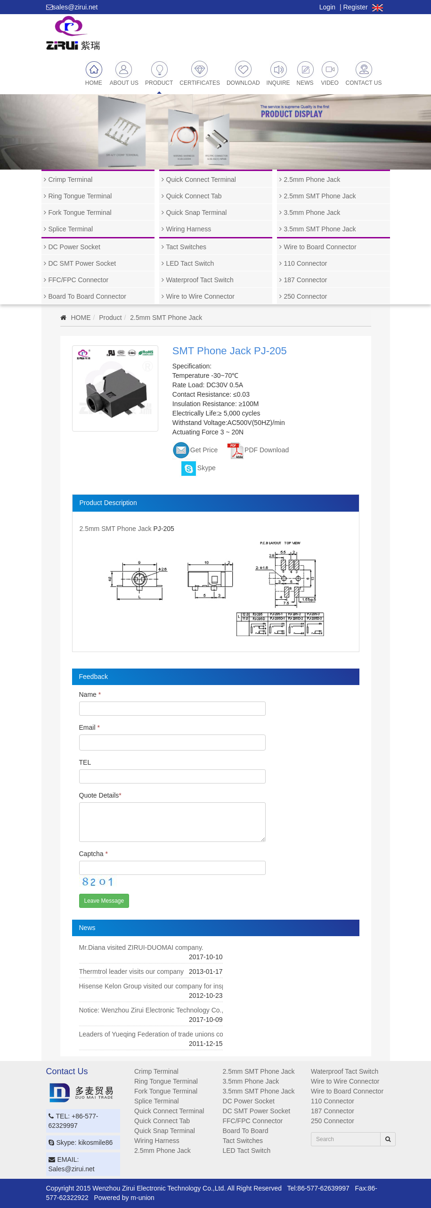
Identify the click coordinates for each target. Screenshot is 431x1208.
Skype (197, 468)
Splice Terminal (71, 229)
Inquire (278, 73)
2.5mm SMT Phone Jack (320, 196)
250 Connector (305, 296)
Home (94, 73)
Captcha (93, 853)
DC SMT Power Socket (82, 263)
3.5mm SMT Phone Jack (320, 229)
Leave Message (104, 901)
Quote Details (100, 795)
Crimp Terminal (71, 179)
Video (330, 73)
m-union (142, 1197)
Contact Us (364, 73)
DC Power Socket (74, 247)
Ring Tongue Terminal (80, 196)
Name (90, 694)
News (306, 73)
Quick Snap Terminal (196, 212)
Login (327, 7)
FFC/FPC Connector (79, 280)
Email (89, 727)
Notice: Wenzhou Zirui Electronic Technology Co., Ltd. (157, 1010)
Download (243, 73)
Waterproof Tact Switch (200, 280)
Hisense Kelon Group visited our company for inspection (161, 986)
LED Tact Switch (190, 263)
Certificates (199, 73)
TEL (85, 762)
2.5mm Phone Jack (312, 179)
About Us (124, 73)
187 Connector (305, 280)
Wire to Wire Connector (200, 296)
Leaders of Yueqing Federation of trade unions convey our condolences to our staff (199, 1034)
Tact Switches (186, 247)
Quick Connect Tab (194, 196)
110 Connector (305, 263)
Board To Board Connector (88, 296)
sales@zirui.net (75, 7)
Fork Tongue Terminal (80, 212)
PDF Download (258, 450)
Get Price (195, 450)
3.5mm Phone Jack (312, 212)
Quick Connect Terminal (201, 179)
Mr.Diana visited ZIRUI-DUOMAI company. (141, 947)
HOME (81, 317)
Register (355, 7)
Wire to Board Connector (320, 247)
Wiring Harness (188, 229)
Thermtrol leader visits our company (131, 971)
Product (159, 73)
